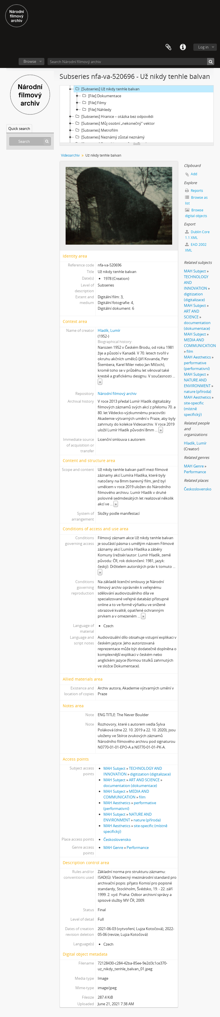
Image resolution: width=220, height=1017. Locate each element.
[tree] (136, 114)
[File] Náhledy (96, 109)
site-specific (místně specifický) (194, 408)
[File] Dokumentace (101, 95)
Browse (29, 61)
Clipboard (168, 47)
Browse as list (196, 200)
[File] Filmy (93, 102)
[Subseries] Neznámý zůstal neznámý (109, 137)
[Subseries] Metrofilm (96, 130)
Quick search (19, 128)
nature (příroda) (147, 820)
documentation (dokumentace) (130, 785)
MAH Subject (114, 768)
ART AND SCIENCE (144, 779)
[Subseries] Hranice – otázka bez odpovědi (113, 116)
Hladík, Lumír (109, 330)
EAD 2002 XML (196, 247)
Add (194, 174)
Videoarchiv (70, 155)
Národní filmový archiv (117, 393)
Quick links (183, 47)
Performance (138, 847)
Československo (117, 839)
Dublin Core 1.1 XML (197, 234)
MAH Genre (113, 847)
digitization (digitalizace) (150, 774)
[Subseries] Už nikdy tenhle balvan (107, 88)
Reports (194, 190)
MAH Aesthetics (116, 802)
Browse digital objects (196, 213)
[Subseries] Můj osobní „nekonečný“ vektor (114, 123)
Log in (203, 47)
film (142, 797)
